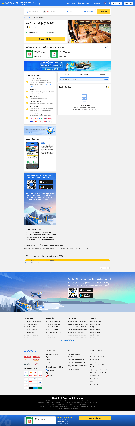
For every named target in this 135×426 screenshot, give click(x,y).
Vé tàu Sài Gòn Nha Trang (53, 321)
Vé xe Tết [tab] (102, 74)
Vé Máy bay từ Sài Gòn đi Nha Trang (78, 324)
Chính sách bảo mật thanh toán (76, 362)
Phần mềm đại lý (94, 378)
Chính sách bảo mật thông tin (76, 359)
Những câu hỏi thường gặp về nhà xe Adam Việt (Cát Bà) (41, 234)
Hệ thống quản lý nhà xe (97, 354)
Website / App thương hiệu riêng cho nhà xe (100, 365)
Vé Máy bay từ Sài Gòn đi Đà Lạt (77, 332)
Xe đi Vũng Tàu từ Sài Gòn (31, 324)
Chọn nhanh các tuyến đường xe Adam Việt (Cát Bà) (40, 232)
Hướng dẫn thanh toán (74, 354)
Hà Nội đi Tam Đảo (95, 329)
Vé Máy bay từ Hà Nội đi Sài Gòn (77, 321)
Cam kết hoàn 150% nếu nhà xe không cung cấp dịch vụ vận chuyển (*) (27, 3)
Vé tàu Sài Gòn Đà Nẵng (52, 327)
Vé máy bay (72, 318)
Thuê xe (93, 318)
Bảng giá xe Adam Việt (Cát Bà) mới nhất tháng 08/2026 (41, 239)
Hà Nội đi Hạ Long (95, 324)
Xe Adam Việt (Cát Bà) (33, 229)
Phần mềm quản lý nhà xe (97, 356)
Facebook (51, 370)
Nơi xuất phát (33, 11)
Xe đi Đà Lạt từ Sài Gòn (30, 329)
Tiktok (50, 373)
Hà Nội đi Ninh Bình (95, 321)
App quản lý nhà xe (95, 359)
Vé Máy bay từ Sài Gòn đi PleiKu (77, 335)
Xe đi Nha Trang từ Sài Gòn (31, 327)
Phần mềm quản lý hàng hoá (98, 372)
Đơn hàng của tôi (70, 3)
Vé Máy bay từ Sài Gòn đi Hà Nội (77, 327)
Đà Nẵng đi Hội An (95, 332)
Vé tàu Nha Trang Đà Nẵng (53, 332)
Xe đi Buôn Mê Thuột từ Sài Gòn (32, 321)
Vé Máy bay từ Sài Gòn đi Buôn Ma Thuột (77, 338)
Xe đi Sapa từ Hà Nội (29, 332)
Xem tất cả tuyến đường (67, 340)
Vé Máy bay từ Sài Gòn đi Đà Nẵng (77, 329)
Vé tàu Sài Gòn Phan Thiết (53, 324)
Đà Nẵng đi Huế (94, 335)
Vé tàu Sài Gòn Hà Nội (52, 329)
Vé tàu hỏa (50, 318)
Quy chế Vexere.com (73, 357)
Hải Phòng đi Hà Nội (95, 338)
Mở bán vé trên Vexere (83, 3)
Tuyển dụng (49, 357)
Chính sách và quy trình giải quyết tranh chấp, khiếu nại (77, 366)
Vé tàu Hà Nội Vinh (51, 338)
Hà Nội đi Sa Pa (94, 327)
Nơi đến (52, 11)
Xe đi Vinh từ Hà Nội (29, 338)
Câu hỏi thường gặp (73, 369)
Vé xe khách (28, 318)
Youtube (50, 375)
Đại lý (92, 381)
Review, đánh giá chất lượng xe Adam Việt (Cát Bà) (39, 237)
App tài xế (93, 362)
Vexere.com (27, 17)
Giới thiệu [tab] (66, 74)
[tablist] (84, 74)
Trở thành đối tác (96, 3)
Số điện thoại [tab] (84, 74)
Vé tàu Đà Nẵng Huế (51, 335)
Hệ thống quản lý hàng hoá (98, 370)
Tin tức (48, 359)
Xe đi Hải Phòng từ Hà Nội (31, 335)
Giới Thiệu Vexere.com (52, 354)
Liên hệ (48, 362)
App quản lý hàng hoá (96, 375)
